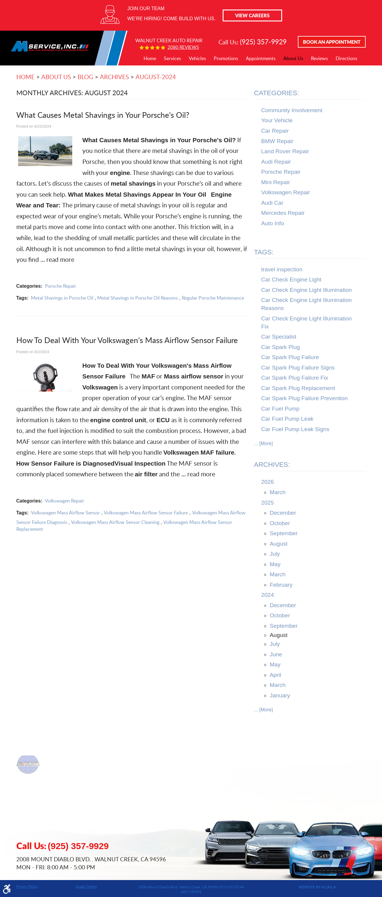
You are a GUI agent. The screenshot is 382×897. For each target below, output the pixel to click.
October (280, 523)
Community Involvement (292, 110)
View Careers (252, 15)
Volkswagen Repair (64, 500)
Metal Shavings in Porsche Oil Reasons (137, 298)
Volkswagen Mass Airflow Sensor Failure (146, 512)
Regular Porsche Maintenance (213, 298)
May (275, 564)
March (277, 492)
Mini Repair (275, 182)
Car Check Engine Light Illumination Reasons (306, 304)
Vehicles (197, 58)
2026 (267, 482)
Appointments (261, 58)
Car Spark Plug (280, 347)
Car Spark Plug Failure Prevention (304, 398)
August (278, 544)
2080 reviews (183, 47)
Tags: (264, 252)
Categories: (276, 93)
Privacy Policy (27, 886)
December (283, 513)
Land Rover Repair (285, 151)
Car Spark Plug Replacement (298, 388)
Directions (346, 58)
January (280, 695)
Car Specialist (278, 337)
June (276, 654)
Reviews (319, 58)
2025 (267, 503)
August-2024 (156, 77)
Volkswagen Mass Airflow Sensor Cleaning (115, 522)
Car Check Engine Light (291, 279)
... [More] (263, 443)
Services (172, 58)
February (281, 585)
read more (60, 259)
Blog (85, 77)
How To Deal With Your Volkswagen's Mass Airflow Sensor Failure (127, 340)
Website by (295, 887)
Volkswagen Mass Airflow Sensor (65, 512)
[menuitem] (150, 58)
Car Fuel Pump (280, 409)
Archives (114, 77)
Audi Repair (276, 162)
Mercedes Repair (283, 213)
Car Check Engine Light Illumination (306, 290)
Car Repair (275, 131)
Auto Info (272, 223)
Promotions (226, 58)
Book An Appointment (332, 41)
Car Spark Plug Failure (290, 357)
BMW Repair (277, 141)
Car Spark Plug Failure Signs (298, 367)
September (284, 533)
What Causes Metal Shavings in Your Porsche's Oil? (102, 114)
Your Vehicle (277, 120)
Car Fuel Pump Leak (287, 419)
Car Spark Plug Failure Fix (294, 378)
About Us (293, 58)
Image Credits (86, 886)
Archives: (272, 464)
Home (150, 58)
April (275, 675)
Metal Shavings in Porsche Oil (62, 298)
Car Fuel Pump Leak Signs (295, 429)
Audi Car (272, 203)
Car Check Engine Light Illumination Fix (306, 322)
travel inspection (282, 269)
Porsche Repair (60, 286)
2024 (267, 595)
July (275, 554)
